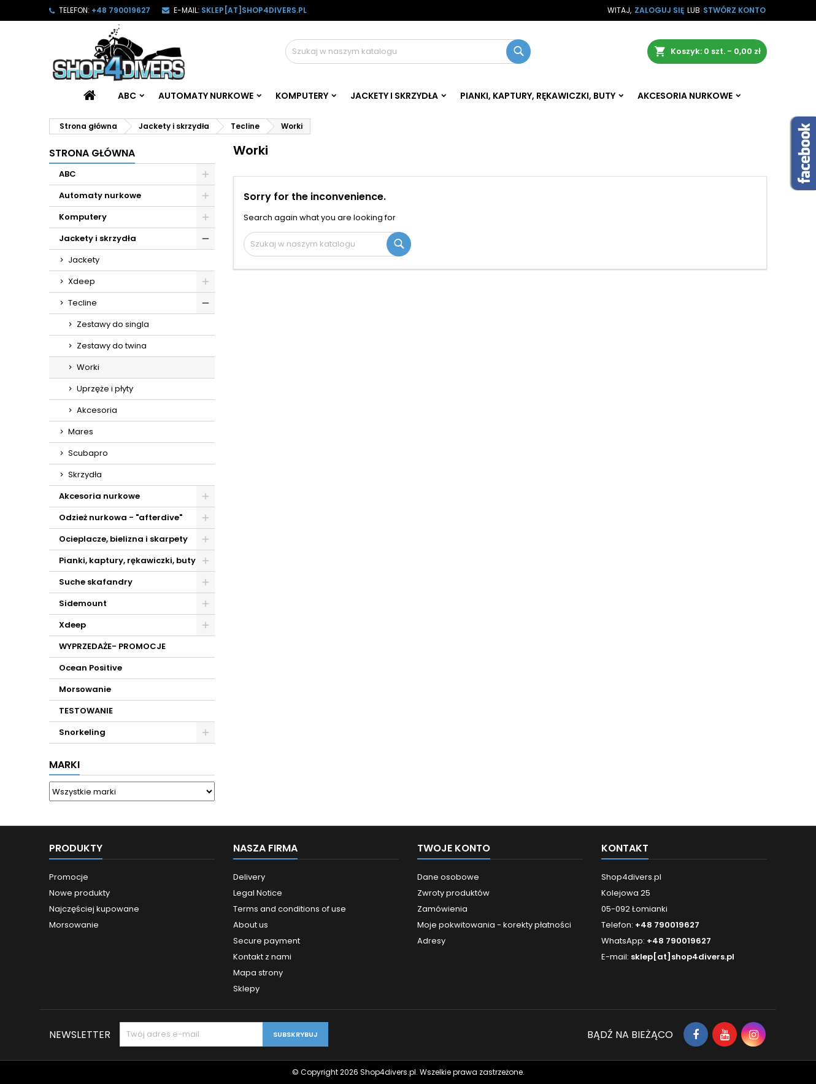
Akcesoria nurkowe (685, 96)
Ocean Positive (90, 668)
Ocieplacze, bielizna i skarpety (123, 539)
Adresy (431, 941)
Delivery (249, 877)
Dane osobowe (448, 877)
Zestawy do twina (112, 346)
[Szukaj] (408, 51)
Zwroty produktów (453, 893)
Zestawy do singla (113, 324)
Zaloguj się (659, 10)
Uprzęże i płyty (105, 388)
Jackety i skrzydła (394, 96)
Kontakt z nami (262, 957)
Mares (80, 431)
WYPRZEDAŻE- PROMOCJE (112, 646)
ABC (127, 96)
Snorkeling (82, 732)
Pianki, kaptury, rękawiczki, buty (537, 96)
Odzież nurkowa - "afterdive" (120, 517)
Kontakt (625, 848)
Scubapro (88, 453)
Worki (88, 367)
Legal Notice (257, 893)
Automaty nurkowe (205, 96)
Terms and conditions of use (289, 909)
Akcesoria (97, 410)
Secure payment (266, 941)
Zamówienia (442, 909)
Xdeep (81, 281)
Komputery (301, 96)
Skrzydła (85, 474)
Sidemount (83, 603)
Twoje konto (453, 848)
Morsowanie (85, 689)
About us (250, 925)
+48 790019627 (120, 10)
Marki (64, 765)
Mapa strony (258, 972)
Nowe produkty (79, 893)
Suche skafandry (96, 582)
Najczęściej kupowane (94, 909)
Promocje (68, 877)
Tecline (82, 303)
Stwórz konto (734, 10)
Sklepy (246, 988)
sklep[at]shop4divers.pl (254, 10)
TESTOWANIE (86, 711)
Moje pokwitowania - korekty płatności (494, 925)
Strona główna (92, 153)
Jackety (83, 260)
